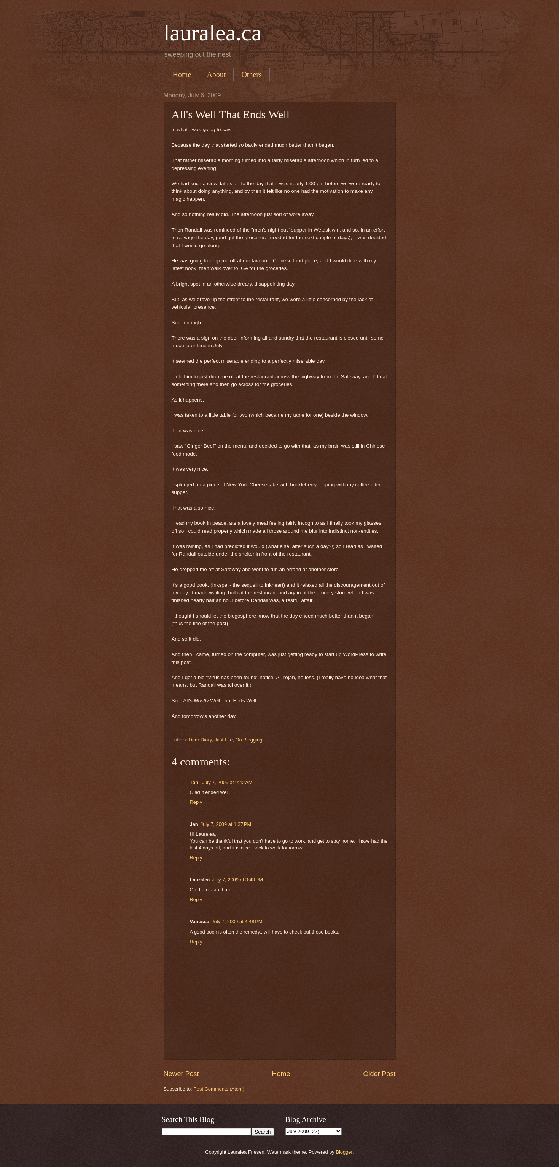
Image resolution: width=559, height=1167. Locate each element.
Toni (195, 782)
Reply (196, 802)
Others (251, 74)
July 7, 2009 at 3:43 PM (237, 880)
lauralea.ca (213, 32)
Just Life (223, 740)
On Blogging (248, 740)
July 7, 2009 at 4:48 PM (237, 921)
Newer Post (181, 1074)
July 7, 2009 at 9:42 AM (227, 782)
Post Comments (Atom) (218, 1089)
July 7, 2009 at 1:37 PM (226, 824)
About (216, 74)
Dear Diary (200, 740)
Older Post (379, 1074)
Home (182, 74)
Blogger (344, 1152)
